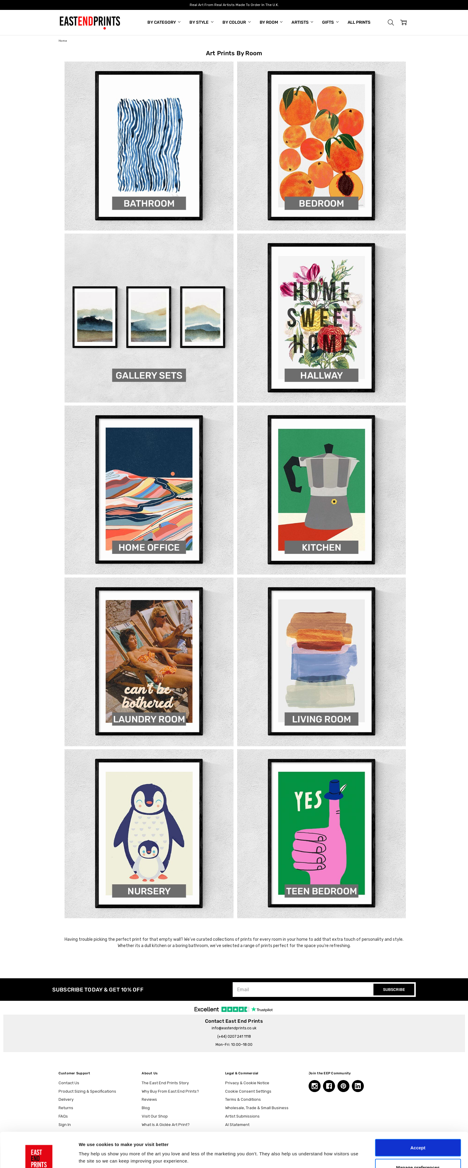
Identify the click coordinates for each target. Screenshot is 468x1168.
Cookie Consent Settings (248, 1091)
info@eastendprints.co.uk (234, 1028)
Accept (417, 1112)
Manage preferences (417, 1132)
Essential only (418, 1151)
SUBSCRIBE (394, 989)
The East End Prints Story (165, 1083)
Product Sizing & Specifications (87, 1091)
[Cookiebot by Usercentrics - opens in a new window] (39, 1156)
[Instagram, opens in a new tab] (315, 1086)
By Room (271, 22)
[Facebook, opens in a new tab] (329, 1086)
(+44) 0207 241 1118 (234, 1036)
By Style (201, 22)
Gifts (330, 22)
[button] (391, 22)
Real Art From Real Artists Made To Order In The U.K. (234, 5)
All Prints (359, 22)
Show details (315, 1145)
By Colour (236, 22)
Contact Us (69, 1083)
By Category (163, 22)
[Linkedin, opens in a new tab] (358, 1086)
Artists (302, 22)
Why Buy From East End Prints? (170, 1091)
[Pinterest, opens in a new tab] (343, 1086)
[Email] (303, 989)
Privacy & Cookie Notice (247, 1083)
